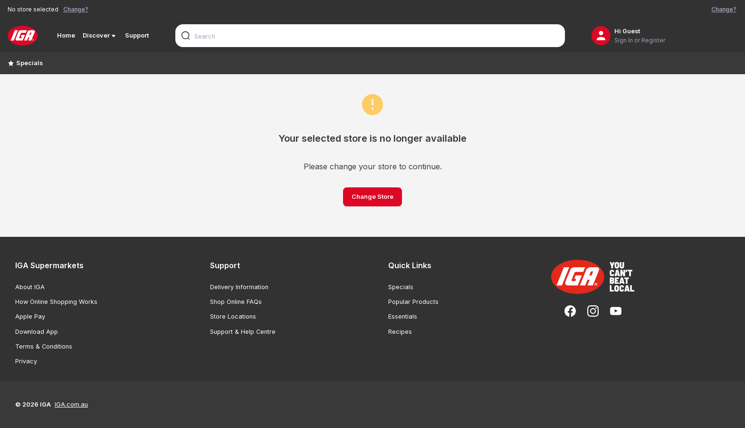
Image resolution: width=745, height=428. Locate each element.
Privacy (26, 361)
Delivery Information (239, 287)
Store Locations (233, 316)
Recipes (400, 331)
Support (137, 35)
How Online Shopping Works (56, 301)
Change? (75, 9)
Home (66, 35)
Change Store (372, 196)
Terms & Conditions (43, 346)
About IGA (30, 287)
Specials (25, 63)
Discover (100, 35)
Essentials (402, 316)
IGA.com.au (71, 404)
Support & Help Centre (243, 331)
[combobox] (370, 35)
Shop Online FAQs (236, 301)
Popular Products (413, 301)
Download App (36, 331)
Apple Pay (30, 316)
